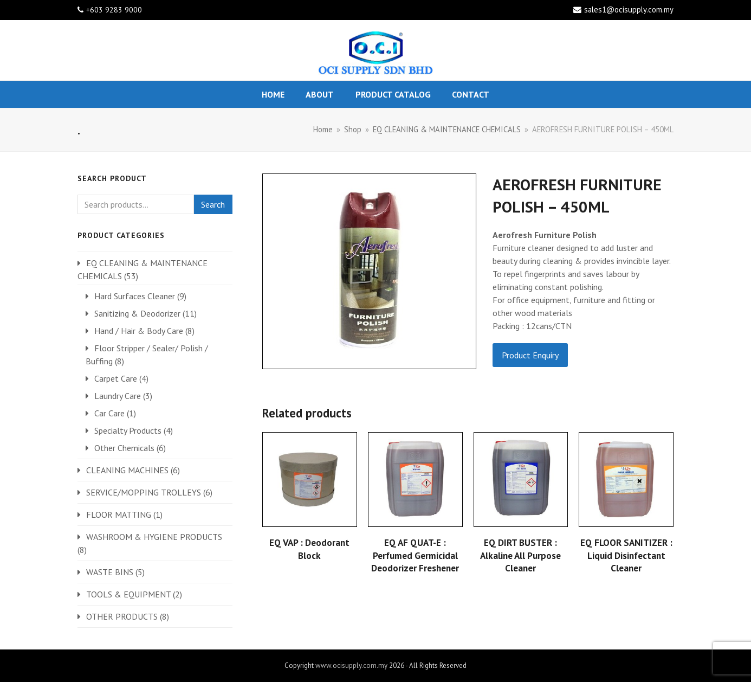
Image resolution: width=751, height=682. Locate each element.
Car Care (109, 413)
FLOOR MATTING (118, 514)
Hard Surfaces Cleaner (134, 296)
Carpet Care (115, 378)
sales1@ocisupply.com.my (629, 9)
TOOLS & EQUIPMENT (128, 594)
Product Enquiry (530, 355)
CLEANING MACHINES (127, 470)
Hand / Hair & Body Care (138, 330)
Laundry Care (117, 395)
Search (213, 204)
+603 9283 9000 (114, 10)
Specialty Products (127, 430)
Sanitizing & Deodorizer (137, 313)
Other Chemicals (124, 447)
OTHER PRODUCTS (122, 616)
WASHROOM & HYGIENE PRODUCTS (154, 536)
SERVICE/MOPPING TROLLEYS (143, 492)
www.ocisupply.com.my (351, 665)
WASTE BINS (109, 572)
